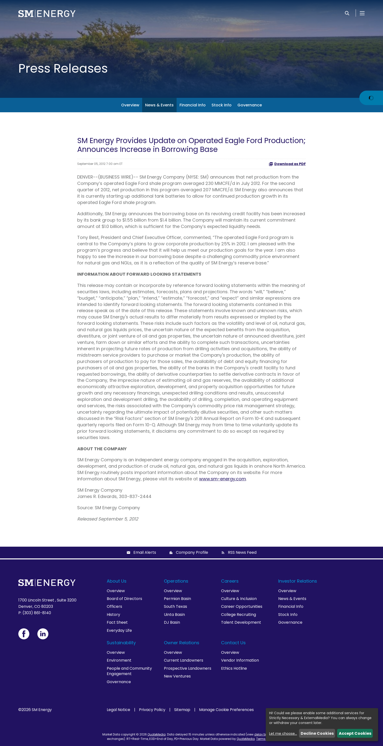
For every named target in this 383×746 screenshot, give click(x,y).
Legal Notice (118, 710)
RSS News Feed (242, 552)
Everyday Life (119, 630)
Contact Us (233, 643)
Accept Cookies (355, 733)
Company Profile (192, 552)
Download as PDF (287, 163)
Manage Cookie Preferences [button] (226, 710)
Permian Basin (177, 598)
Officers (114, 606)
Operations (176, 581)
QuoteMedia (157, 734)
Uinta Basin (174, 614)
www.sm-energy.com (222, 479)
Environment (119, 660)
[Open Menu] (362, 13)
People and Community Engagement (129, 671)
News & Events (159, 105)
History (113, 614)
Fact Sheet (117, 622)
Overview (130, 105)
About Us (117, 581)
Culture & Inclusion (239, 598)
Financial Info (193, 105)
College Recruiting (238, 614)
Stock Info (222, 105)
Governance (249, 105)
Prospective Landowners (187, 668)
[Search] (347, 13)
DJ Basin (172, 622)
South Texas (175, 606)
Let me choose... (283, 733)
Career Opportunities (241, 606)
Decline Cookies (317, 733)
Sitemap (182, 710)
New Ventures (177, 676)
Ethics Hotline (234, 668)
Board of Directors (124, 598)
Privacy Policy (152, 710)
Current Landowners (183, 660)
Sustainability (121, 643)
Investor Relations (297, 581)
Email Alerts (144, 552)
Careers (230, 581)
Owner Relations (181, 643)
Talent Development (241, 622)
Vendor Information (240, 660)
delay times (263, 734)
